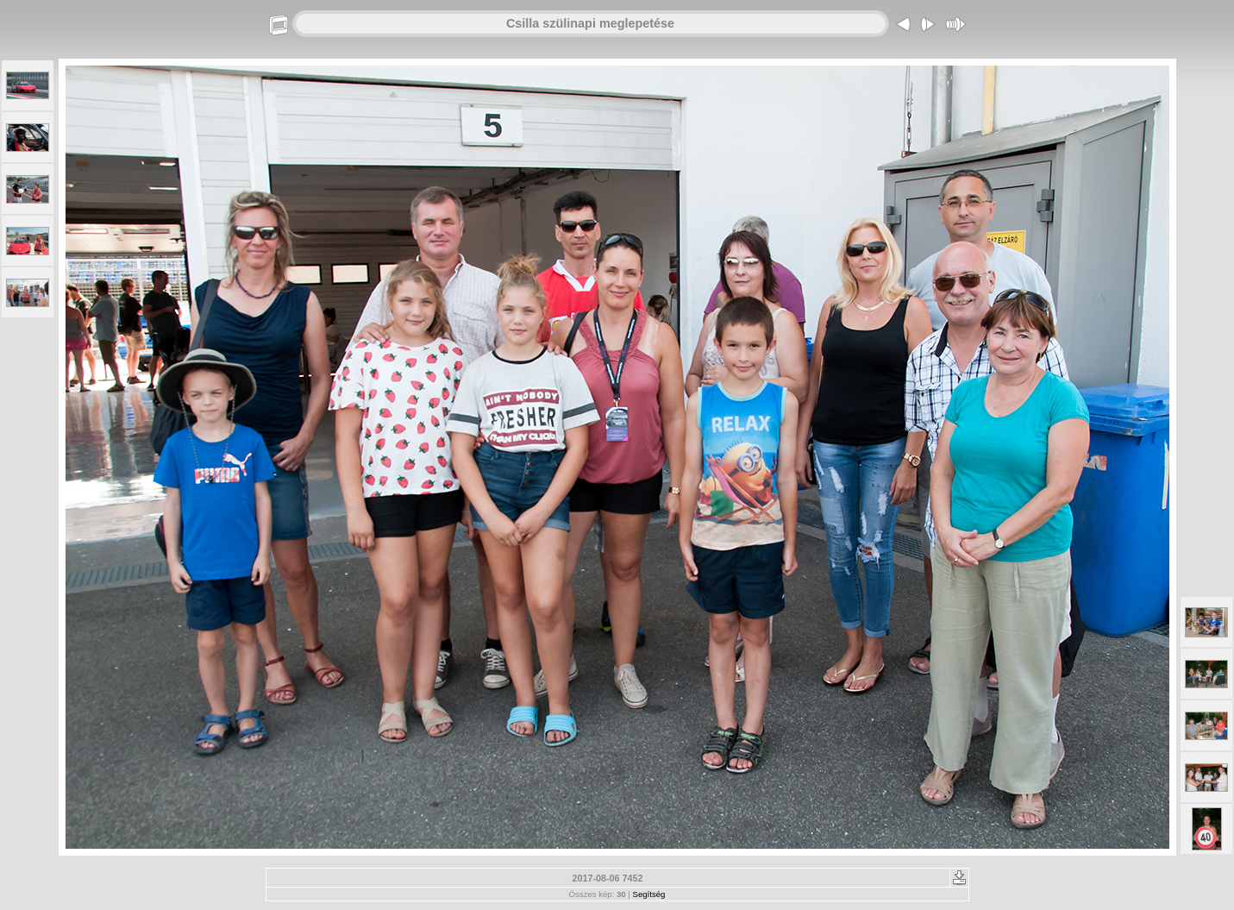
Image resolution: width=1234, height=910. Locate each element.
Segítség (649, 894)
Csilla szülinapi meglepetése (590, 23)
